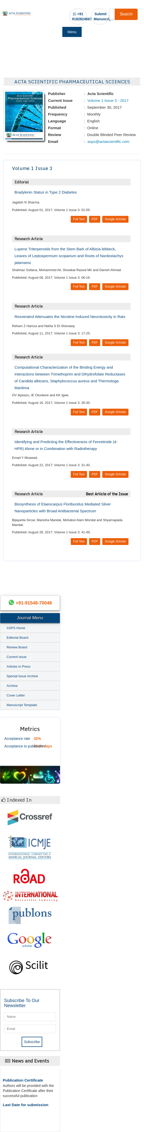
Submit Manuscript (103, 16)
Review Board (17, 647)
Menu (71, 32)
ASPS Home (16, 628)
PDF (95, 219)
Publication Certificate (23, 1080)
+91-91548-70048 (34, 603)
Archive (12, 686)
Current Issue (16, 657)
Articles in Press (18, 666)
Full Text (78, 219)
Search (126, 14)
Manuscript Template (22, 705)
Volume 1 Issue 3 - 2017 (107, 100)
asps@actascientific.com (107, 141)
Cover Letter (16, 695)
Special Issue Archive (22, 676)
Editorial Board (17, 637)
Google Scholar (115, 219)
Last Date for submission (25, 1105)
